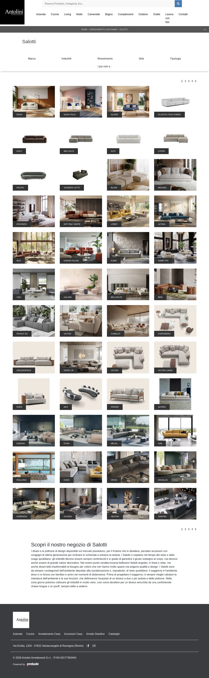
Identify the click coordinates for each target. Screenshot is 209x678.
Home (84, 29)
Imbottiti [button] (67, 58)
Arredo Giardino (95, 634)
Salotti (124, 29)
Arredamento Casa (49, 634)
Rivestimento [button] (105, 58)
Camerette (94, 14)
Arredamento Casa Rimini (103, 29)
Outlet (156, 14)
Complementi (125, 14)
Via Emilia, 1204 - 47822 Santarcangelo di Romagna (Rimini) (48, 645)
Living (67, 14)
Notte (79, 14)
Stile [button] (141, 58)
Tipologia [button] (175, 58)
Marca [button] (32, 58)
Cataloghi (114, 634)
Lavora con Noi (169, 18)
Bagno (109, 14)
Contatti (183, 14)
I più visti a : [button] (104, 66)
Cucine (55, 14)
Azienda (41, 14)
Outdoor (143, 14)
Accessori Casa (73, 634)
